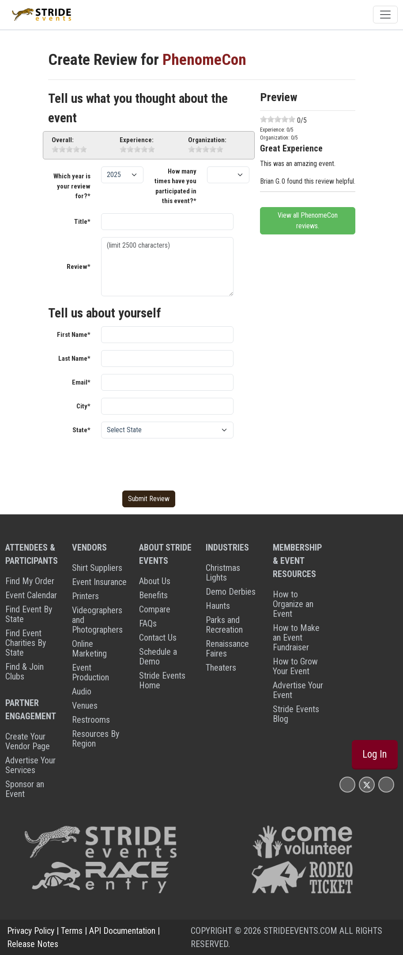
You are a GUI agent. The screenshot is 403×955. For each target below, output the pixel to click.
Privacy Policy (30, 930)
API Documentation (122, 930)
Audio (81, 691)
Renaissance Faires (227, 648)
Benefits (153, 595)
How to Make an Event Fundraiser (296, 638)
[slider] (69, 149)
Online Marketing (89, 648)
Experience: (137, 140)
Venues (85, 705)
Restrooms (91, 719)
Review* (78, 267)
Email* (81, 382)
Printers (85, 596)
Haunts (218, 605)
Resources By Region (95, 739)
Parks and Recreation (224, 625)
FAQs (148, 623)
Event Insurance (99, 582)
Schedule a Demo (158, 656)
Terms (72, 930)
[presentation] (168, 462)
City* (83, 406)
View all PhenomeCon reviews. (308, 220)
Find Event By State (28, 614)
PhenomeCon (204, 59)
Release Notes (32, 944)
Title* (82, 222)
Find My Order (29, 581)
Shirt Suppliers (97, 567)
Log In (374, 754)
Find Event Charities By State (25, 643)
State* (81, 430)
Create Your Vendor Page (27, 741)
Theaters (221, 667)
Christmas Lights (223, 572)
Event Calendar (31, 595)
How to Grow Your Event (295, 666)
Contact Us (158, 637)
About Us (154, 581)
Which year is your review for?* (71, 186)
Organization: (207, 140)
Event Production (90, 672)
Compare (154, 609)
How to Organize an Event (293, 604)
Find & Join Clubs (24, 671)
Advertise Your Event (298, 690)
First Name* (73, 335)
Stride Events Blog (296, 714)
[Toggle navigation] (385, 14)
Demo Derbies (231, 591)
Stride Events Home (162, 680)
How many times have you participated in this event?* (175, 186)
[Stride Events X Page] (366, 784)
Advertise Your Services (30, 765)
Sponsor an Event (24, 789)
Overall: (63, 140)
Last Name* (74, 358)
